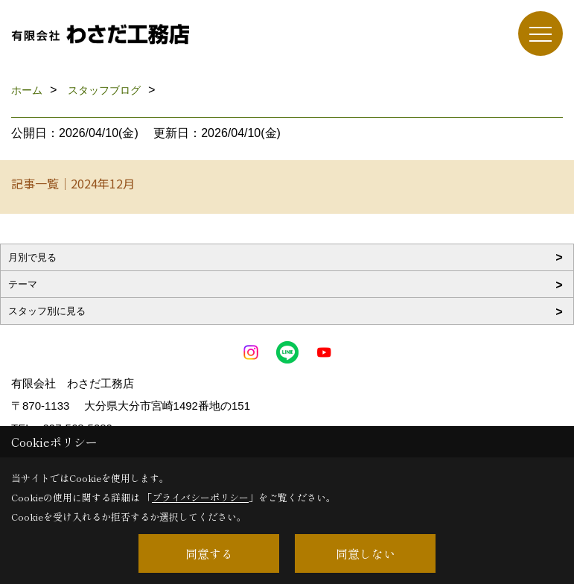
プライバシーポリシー (200, 497)
